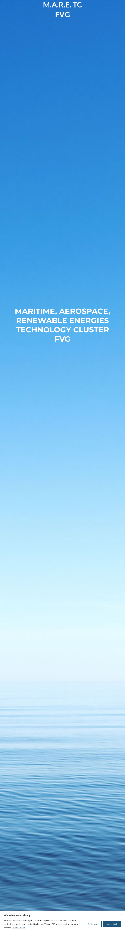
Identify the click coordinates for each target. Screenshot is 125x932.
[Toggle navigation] (10, 8)
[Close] (121, 915)
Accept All (112, 924)
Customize (92, 924)
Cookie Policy (18, 927)
